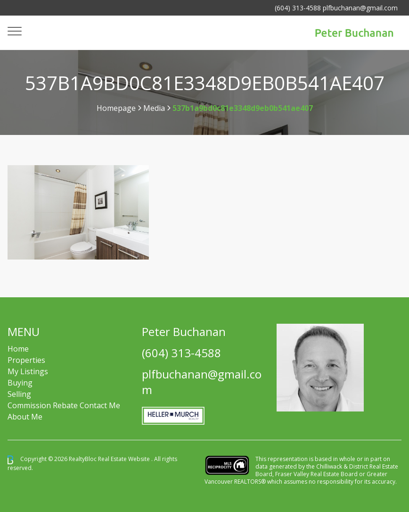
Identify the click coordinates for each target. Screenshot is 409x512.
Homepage (116, 108)
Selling (19, 394)
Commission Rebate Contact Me (64, 405)
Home (18, 349)
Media (154, 108)
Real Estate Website (124, 459)
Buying (20, 383)
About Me (25, 416)
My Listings (28, 371)
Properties (26, 360)
